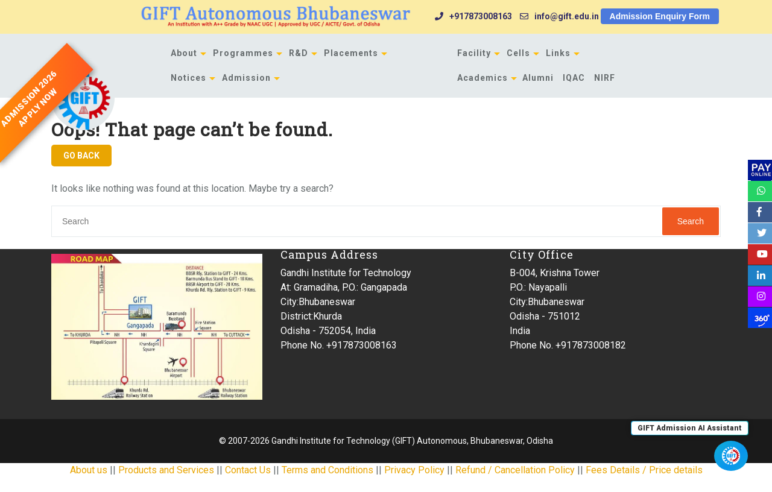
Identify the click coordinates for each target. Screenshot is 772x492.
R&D (298, 53)
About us (88, 470)
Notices (188, 78)
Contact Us (248, 470)
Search (690, 221)
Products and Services (166, 470)
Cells (518, 53)
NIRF (604, 78)
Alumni (538, 78)
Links (558, 53)
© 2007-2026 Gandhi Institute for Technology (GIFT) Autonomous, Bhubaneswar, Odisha (386, 441)
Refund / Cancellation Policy (515, 470)
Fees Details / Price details (644, 470)
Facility (474, 53)
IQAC (574, 78)
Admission (246, 78)
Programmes (243, 53)
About (184, 53)
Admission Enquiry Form (660, 16)
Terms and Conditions (327, 470)
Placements (351, 53)
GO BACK (81, 155)
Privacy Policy (414, 470)
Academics (482, 78)
